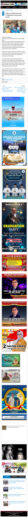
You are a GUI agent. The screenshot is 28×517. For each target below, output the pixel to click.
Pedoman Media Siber (14, 513)
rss (26, 2)
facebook (22, 2)
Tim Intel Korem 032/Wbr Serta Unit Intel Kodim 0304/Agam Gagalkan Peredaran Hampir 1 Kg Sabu (17, 481)
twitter (20, 2)
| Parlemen (13, 7)
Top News (7, 476)
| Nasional (6, 7)
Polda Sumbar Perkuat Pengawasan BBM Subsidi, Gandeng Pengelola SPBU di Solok (17, 503)
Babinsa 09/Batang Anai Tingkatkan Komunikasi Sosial (14, 15)
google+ (24, 2)
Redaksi (14, 514)
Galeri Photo (21, 476)
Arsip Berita (14, 476)
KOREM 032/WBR (8, 79)
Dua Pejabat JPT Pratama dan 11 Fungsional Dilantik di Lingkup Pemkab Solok (16, 488)
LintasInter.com (8, 512)
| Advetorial (19, 7)
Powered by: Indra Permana (14, 515)
